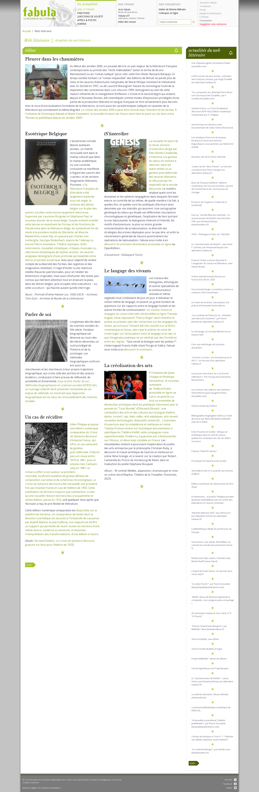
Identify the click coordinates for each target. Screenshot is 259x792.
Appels (81, 20)
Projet (203, 9)
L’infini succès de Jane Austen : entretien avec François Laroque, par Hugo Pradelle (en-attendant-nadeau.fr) (211, 79)
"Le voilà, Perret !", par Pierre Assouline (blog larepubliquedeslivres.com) (210, 585)
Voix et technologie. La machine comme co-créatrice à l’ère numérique (212, 291)
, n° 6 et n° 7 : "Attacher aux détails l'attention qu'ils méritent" (212, 738)
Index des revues (127, 21)
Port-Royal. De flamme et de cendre (208, 460)
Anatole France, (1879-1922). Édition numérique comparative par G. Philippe (211, 111)
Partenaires (215, 13)
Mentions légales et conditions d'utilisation (41, 788)
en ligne (206, 648)
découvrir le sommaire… (139, 349)
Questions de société (90, 16)
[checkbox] (176, 50)
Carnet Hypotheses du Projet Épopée (209, 668)
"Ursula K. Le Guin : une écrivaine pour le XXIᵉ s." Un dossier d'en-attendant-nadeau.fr (211, 360)
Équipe (203, 13)
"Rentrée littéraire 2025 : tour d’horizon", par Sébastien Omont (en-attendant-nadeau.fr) (211, 516)
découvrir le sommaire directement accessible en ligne (137, 244)
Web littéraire (85, 9)
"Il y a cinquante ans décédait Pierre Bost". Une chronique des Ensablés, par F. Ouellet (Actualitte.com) (212, 95)
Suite (29, 564)
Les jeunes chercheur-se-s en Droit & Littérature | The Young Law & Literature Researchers (211, 376)
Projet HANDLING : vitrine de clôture (208, 658)
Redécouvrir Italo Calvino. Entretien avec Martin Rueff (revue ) (211, 560)
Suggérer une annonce (213, 24)
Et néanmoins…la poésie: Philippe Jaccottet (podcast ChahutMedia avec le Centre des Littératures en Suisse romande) (212, 499)
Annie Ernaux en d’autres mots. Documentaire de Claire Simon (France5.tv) (212, 126)
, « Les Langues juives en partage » (212, 600)
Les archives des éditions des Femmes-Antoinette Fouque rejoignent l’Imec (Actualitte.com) (210, 392)
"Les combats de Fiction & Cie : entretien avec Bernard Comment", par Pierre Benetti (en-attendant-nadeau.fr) (211, 318)
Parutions (83, 13)
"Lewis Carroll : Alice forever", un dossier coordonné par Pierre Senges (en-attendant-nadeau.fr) (211, 169)
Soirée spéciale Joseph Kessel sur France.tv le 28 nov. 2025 (208, 278)
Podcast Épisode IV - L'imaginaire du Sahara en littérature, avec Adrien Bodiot (212, 263)
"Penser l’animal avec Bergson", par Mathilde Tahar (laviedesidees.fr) (209, 628)
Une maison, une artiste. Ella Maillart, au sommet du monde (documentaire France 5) (211, 545)
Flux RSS (231, 779)
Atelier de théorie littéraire (172, 9)
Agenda (81, 23)
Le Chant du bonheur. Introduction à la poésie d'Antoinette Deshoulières (210, 304)
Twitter (231, 788)
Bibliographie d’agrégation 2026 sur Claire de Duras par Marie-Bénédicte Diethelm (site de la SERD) (211, 418)
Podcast (204, 451)
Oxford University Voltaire (204, 405)
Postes (92, 20)
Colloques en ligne (168, 13)
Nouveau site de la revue (208, 156)
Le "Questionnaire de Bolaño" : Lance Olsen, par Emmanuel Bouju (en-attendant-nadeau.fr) (212, 681)
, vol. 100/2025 (210, 234)
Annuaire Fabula (208, 2)
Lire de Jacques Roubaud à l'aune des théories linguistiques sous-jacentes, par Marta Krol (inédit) (212, 142)
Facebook (230, 784)
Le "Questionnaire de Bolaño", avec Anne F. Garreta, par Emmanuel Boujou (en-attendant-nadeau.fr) (211, 247)
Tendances (205, 6)
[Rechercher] (193, 21)
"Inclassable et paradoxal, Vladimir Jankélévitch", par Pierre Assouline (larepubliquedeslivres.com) (208, 723)
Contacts (204, 16)
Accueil (26, 31)
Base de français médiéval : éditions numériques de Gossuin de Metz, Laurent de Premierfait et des (212, 187)
